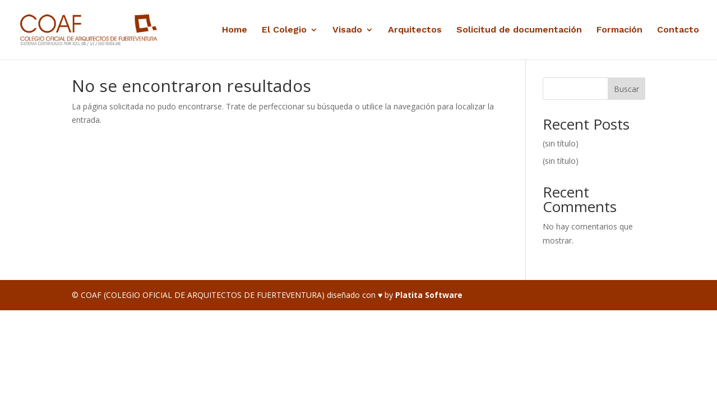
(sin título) (561, 143)
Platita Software (428, 295)
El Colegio (284, 30)
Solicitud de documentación (519, 30)
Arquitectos (415, 30)
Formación (619, 30)
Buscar (626, 89)
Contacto (678, 30)
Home (234, 30)
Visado (347, 30)
